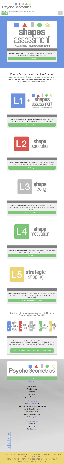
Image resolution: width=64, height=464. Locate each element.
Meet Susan (32, 394)
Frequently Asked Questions (32, 397)
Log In (5, 14)
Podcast (32, 426)
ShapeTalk (32, 424)
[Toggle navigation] (60, 13)
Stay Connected (32, 429)
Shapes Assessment (32, 404)
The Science (32, 386)
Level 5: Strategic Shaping (32, 417)
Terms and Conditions (32, 459)
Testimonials (32, 392)
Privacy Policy (51, 459)
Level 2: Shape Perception (32, 409)
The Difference (32, 389)
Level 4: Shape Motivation (32, 414)
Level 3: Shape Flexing (32, 412)
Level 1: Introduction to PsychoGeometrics (32, 406)
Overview (32, 384)
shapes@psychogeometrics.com (24, 11)
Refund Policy (13, 459)
